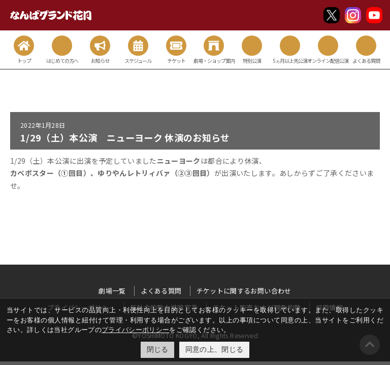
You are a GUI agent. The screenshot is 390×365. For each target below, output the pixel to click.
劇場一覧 (112, 291)
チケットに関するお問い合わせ (244, 291)
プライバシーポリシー (136, 330)
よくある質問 (161, 291)
